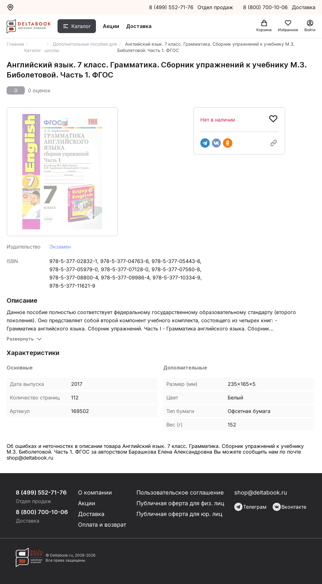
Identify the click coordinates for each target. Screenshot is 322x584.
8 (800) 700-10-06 (266, 7)
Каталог (81, 26)
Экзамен (60, 246)
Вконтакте (289, 507)
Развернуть (20, 338)
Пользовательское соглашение (180, 492)
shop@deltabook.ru (260, 492)
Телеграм (250, 507)
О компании (95, 492)
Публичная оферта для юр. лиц (179, 514)
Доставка (139, 26)
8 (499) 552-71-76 (171, 7)
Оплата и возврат (102, 524)
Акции (111, 26)
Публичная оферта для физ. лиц (180, 503)
